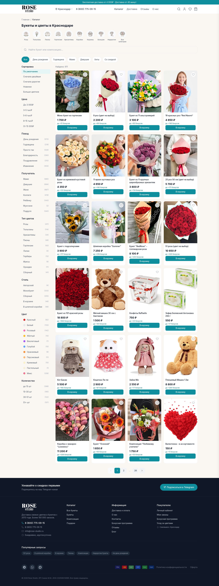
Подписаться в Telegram (178, 487)
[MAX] (40, 567)
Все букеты (72, 510)
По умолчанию (30, 71)
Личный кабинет (165, 510)
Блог (114, 531)
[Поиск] (179, 9)
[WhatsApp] (32, 567)
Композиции (73, 519)
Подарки (71, 523)
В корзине (59, 553)
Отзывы (145, 9)
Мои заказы (162, 514)
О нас (155, 9)
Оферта (193, 567)
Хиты (96, 59)
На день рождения (120, 553)
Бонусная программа (122, 523)
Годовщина (58, 59)
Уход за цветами (165, 523)
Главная (25, 19)
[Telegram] (24, 567)
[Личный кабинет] (184, 9)
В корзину (72, 127)
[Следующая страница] (142, 470)
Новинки (27, 86)
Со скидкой (110, 59)
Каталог (118, 9)
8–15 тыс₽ (28, 121)
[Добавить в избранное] (85, 74)
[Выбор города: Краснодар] (64, 9)
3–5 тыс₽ (27, 110)
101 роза (26, 553)
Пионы (71, 553)
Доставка (132, 9)
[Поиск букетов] (109, 49)
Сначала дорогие (31, 81)
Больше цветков (31, 92)
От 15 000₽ (28, 126)
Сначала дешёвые (32, 76)
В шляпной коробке (43, 553)
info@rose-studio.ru (33, 531)
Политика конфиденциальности (171, 567)
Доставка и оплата (121, 510)
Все (25, 59)
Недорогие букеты (100, 553)
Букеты (70, 514)
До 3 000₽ (28, 105)
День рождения (40, 59)
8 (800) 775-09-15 (86, 9)
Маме (72, 59)
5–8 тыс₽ (27, 115)
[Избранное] (190, 9)
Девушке (84, 59)
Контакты (116, 519)
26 (135, 470)
